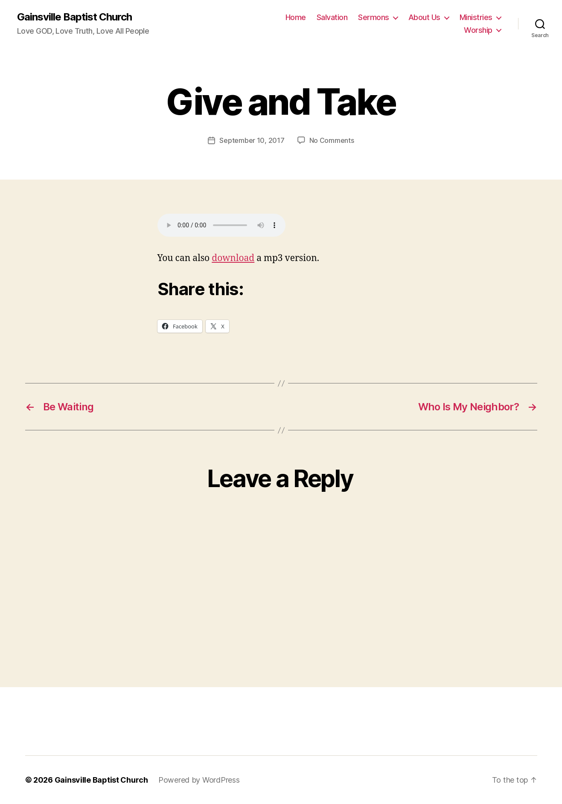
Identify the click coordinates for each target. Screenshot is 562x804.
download (233, 258)
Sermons (373, 17)
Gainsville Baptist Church (74, 17)
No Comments (331, 140)
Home (295, 17)
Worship (478, 30)
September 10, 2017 (251, 140)
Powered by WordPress (199, 779)
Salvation (332, 17)
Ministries (476, 17)
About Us (424, 17)
